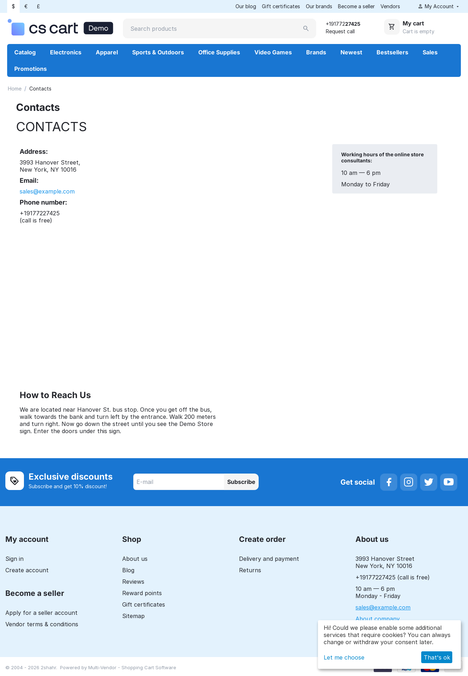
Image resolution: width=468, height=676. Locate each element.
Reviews (133, 582)
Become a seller (356, 6)
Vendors (390, 6)
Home (14, 89)
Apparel (107, 52)
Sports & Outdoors (158, 52)
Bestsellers (392, 52)
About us (135, 559)
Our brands (319, 6)
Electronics (65, 52)
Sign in (14, 559)
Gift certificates (281, 6)
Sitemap (133, 616)
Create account (27, 570)
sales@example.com (47, 191)
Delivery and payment (269, 559)
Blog (128, 570)
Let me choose (344, 657)
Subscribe (241, 482)
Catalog (25, 52)
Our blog (245, 6)
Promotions (30, 69)
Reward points (142, 593)
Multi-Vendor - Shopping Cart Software (132, 668)
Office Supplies (219, 52)
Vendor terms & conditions (41, 624)
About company (377, 619)
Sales (430, 52)
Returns (250, 570)
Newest (351, 52)
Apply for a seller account (41, 613)
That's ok (437, 657)
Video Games (273, 52)
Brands (316, 52)
